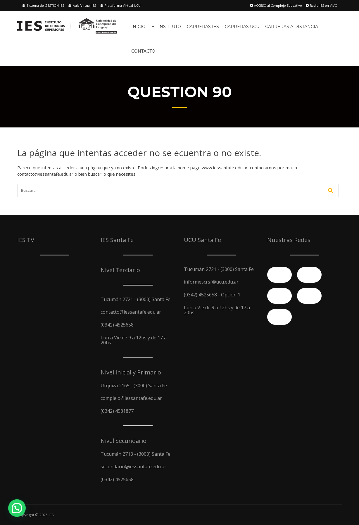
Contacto (143, 51)
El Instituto (166, 26)
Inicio (138, 26)
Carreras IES (203, 26)
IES (51, 514)
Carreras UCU (242, 26)
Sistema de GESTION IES (43, 5)
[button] (17, 508)
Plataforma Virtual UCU (120, 5)
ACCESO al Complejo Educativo (276, 5)
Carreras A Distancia (291, 26)
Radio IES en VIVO (321, 5)
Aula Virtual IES (82, 5)
